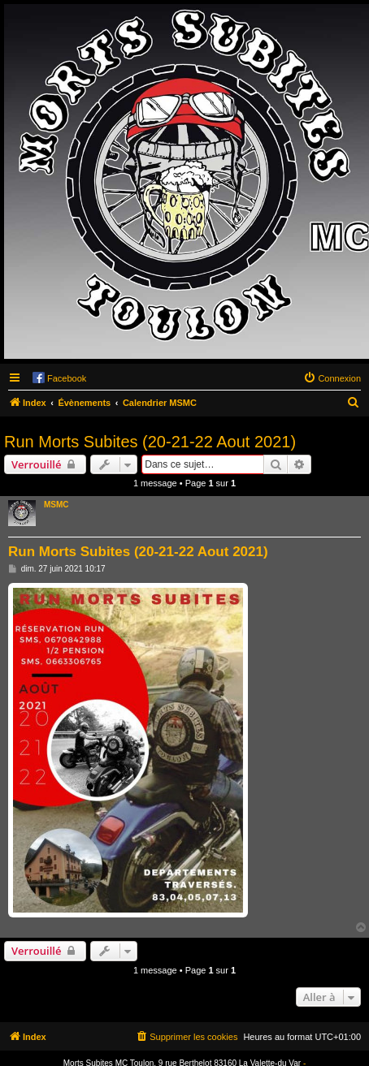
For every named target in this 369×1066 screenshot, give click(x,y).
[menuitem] (332, 378)
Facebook (66, 378)
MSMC (56, 504)
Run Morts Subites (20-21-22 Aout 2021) (150, 442)
